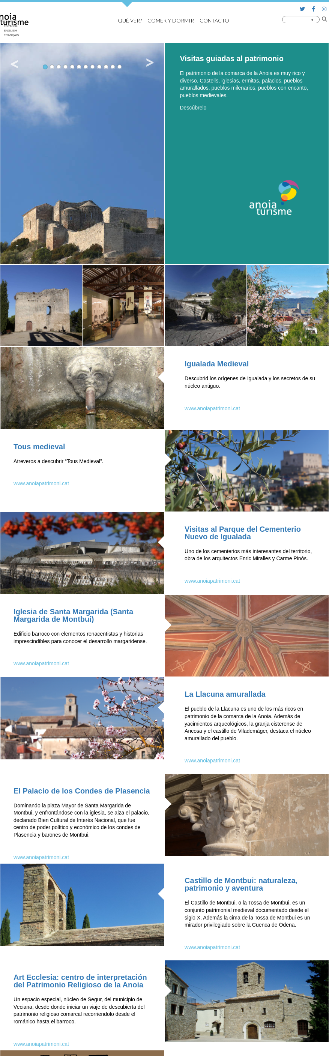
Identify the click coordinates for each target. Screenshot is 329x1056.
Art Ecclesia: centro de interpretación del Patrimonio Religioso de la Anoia (80, 981)
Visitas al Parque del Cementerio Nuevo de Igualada (243, 533)
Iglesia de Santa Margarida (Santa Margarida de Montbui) (73, 615)
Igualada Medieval (217, 364)
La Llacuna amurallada (225, 694)
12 (119, 66)
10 (106, 66)
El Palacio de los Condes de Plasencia (82, 791)
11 (112, 66)
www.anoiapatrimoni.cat (212, 408)
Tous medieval (39, 446)
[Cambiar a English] (11, 30)
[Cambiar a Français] (11, 35)
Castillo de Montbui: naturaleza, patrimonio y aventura (241, 884)
